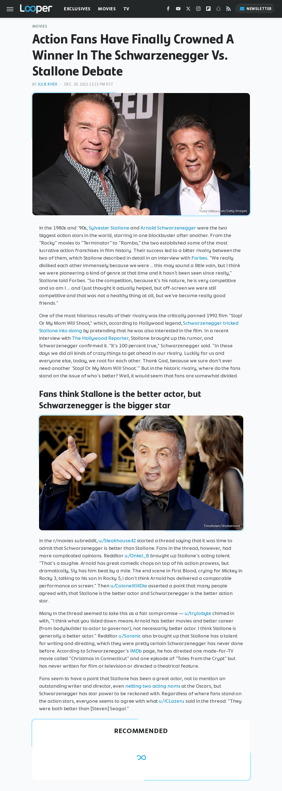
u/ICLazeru (171, 701)
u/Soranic (130, 636)
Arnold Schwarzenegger (168, 227)
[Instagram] (198, 10)
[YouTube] (178, 10)
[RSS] (228, 10)
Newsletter (255, 8)
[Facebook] (168, 10)
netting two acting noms (152, 686)
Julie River (47, 84)
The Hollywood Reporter (100, 338)
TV (126, 9)
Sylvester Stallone (109, 227)
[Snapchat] (218, 10)
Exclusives (77, 9)
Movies (107, 9)
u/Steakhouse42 (117, 540)
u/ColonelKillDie (128, 585)
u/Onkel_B (137, 555)
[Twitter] (188, 10)
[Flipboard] (208, 10)
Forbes (199, 258)
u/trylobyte (198, 613)
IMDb (136, 651)
